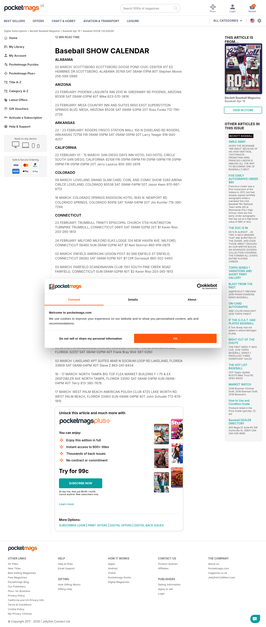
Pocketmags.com (218, 568)
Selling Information (169, 584)
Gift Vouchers (16, 109)
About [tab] (192, 299)
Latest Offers (16, 100)
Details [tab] (133, 299)
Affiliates (163, 568)
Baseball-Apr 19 (71, 31)
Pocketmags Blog (18, 581)
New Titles (14, 568)
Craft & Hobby (64, 21)
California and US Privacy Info (26, 600)
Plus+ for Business (19, 591)
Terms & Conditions (19, 604)
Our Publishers (17, 586)
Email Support (66, 568)
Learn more (66, 504)
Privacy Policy (16, 595)
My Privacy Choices (20, 613)
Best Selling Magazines (22, 572)
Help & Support (17, 126)
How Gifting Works (69, 584)
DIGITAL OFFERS (121, 525)
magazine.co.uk (217, 572)
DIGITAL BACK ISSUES (149, 525)
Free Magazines (17, 577)
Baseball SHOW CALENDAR (98, 31)
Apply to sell (165, 589)
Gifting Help (65, 589)
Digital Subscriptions (15, 31)
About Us (213, 563)
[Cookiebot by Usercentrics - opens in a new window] (200, 287)
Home (10, 38)
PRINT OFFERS (97, 525)
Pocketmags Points (119, 577)
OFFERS (38, 21)
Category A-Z (16, 91)
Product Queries (168, 563)
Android (112, 568)
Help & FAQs (65, 563)
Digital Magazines (118, 581)
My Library (14, 47)
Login (161, 593)
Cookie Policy (16, 609)
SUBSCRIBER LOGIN (72, 525)
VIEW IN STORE (243, 110)
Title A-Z (12, 82)
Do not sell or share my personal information (90, 338)
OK (175, 338)
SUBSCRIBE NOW (80, 483)
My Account (15, 55)
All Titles (13, 563)
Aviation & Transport (101, 21)
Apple (111, 563)
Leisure (133, 21)
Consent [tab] (74, 299)
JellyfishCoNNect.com (221, 577)
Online (112, 572)
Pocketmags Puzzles (21, 64)
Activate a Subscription (23, 117)
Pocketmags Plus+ (19, 73)
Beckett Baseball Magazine (45, 31)
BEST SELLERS (14, 21)
